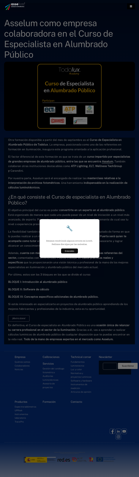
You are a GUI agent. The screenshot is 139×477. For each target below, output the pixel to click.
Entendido (69, 251)
